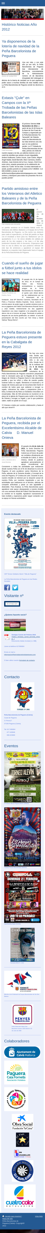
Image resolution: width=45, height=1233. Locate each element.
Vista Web (39, 1216)
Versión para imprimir (11, 1216)
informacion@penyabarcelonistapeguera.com (20, 654)
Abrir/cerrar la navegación (22, 3)
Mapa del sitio (7, 1219)
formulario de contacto (27, 660)
